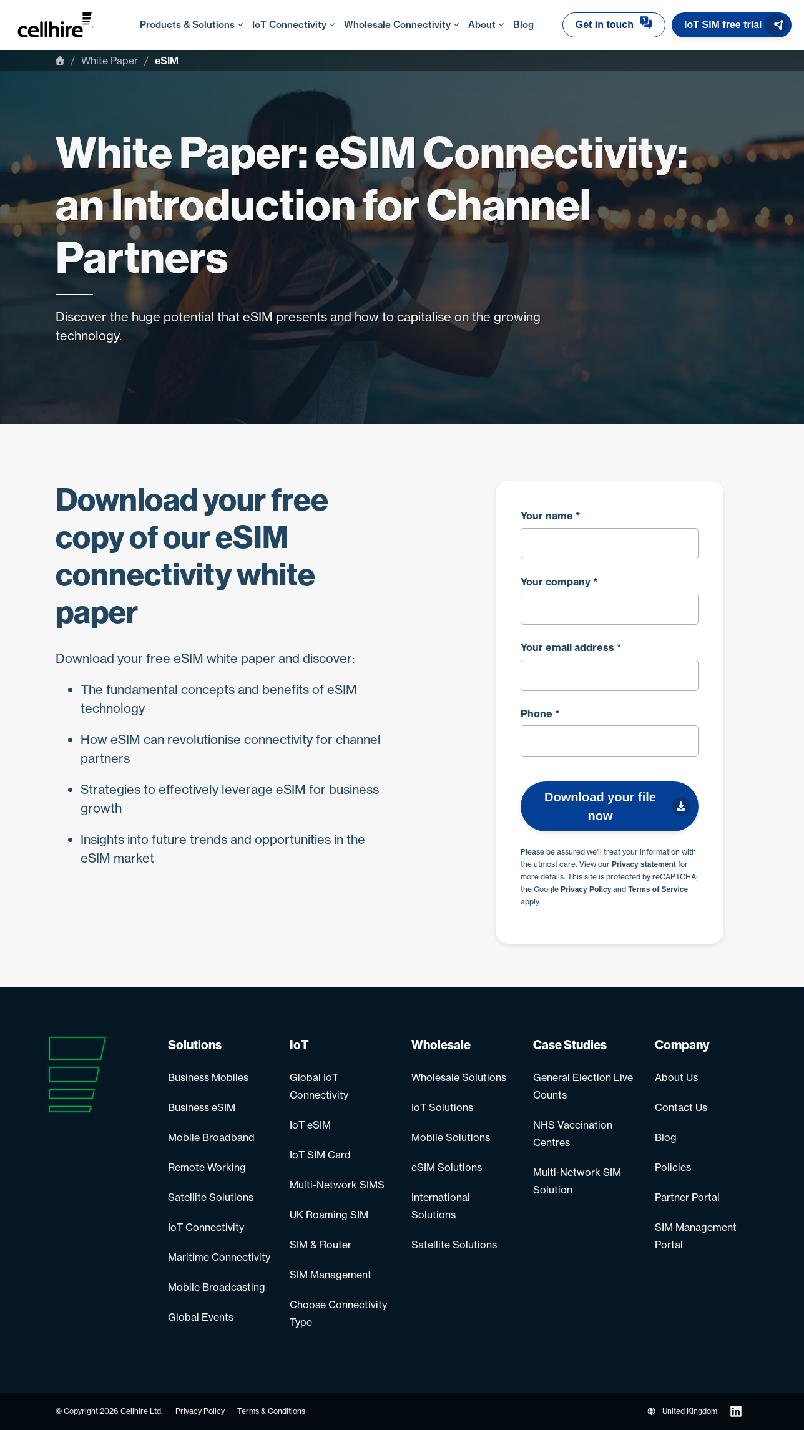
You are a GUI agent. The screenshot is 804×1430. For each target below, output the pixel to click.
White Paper (109, 60)
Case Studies (570, 1044)
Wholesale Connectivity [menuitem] (400, 24)
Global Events (200, 1317)
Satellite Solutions (210, 1197)
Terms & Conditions (271, 1411)
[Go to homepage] (68, 24)
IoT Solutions (442, 1107)
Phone (540, 713)
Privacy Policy (586, 889)
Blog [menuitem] (523, 25)
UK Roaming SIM (329, 1214)
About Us (676, 1077)
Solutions (195, 1044)
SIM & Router (320, 1244)
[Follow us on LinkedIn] (736, 1411)
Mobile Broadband (211, 1137)
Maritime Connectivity (219, 1257)
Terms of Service (658, 889)
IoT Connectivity (206, 1227)
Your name (551, 515)
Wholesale (441, 1044)
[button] (613, 24)
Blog (666, 1137)
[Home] (60, 60)
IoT (299, 1044)
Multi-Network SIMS (337, 1184)
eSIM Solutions (446, 1167)
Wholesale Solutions (458, 1077)
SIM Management (330, 1274)
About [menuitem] (484, 24)
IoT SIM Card (320, 1154)
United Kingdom (682, 1411)
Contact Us (681, 1107)
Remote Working (207, 1167)
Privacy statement (644, 864)
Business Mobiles (208, 1077)
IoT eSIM (310, 1125)
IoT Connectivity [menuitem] (291, 24)
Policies (673, 1167)
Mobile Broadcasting (216, 1287)
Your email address (571, 647)
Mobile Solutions (450, 1137)
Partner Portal (687, 1197)
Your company (559, 581)
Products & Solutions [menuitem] (190, 24)
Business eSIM (201, 1107)
